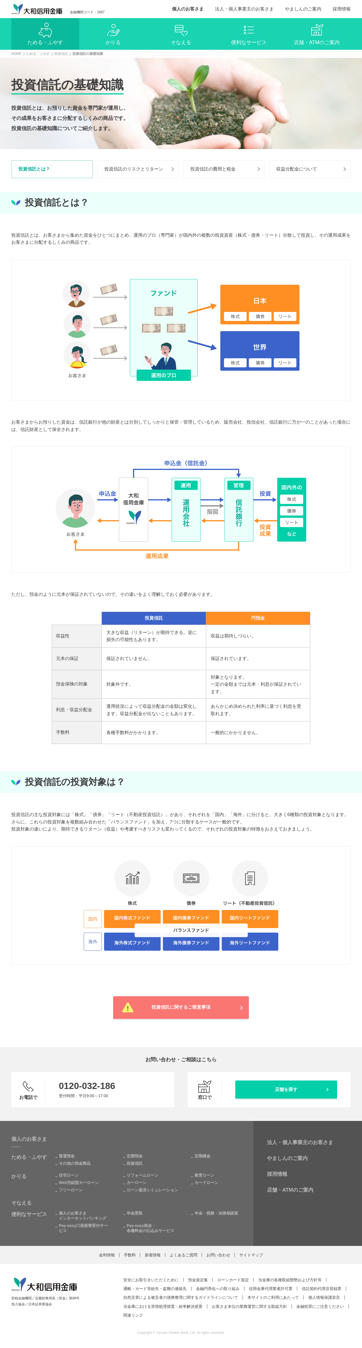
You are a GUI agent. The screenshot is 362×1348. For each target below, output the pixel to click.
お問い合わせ (218, 1255)
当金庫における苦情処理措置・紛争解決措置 (162, 1306)
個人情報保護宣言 (324, 1297)
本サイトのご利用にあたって (273, 1297)
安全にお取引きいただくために (151, 1280)
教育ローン (204, 1175)
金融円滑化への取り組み (218, 1288)
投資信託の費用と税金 (213, 169)
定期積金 (202, 1156)
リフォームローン (142, 1175)
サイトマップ (251, 1255)
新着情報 (153, 1255)
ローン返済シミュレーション (152, 1190)
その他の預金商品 (74, 1163)
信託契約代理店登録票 (321, 1288)
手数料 (130, 1255)
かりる (19, 1176)
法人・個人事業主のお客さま (244, 9)
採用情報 (342, 9)
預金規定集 (198, 1280)
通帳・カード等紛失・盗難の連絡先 (155, 1288)
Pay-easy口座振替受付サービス (83, 1228)
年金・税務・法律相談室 (216, 1213)
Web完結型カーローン (79, 1182)
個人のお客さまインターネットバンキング (82, 1215)
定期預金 (135, 1156)
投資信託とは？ (34, 169)
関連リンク (133, 1315)
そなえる (21, 1203)
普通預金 (67, 1156)
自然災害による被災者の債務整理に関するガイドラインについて (180, 1297)
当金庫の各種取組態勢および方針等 (290, 1280)
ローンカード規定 (233, 1280)
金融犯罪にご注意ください (320, 1306)
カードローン (206, 1182)
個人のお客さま (188, 9)
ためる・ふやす (29, 1157)
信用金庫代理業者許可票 (270, 1288)
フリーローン (71, 1190)
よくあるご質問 (183, 1255)
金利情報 (107, 1255)
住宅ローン (69, 1175)
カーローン (136, 1182)
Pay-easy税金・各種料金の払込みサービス (150, 1228)
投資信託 (135, 1163)
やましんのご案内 (303, 9)
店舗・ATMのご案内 (290, 1190)
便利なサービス (29, 1214)
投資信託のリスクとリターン (133, 169)
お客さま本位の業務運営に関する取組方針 (249, 1306)
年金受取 (135, 1213)
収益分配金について (296, 169)
